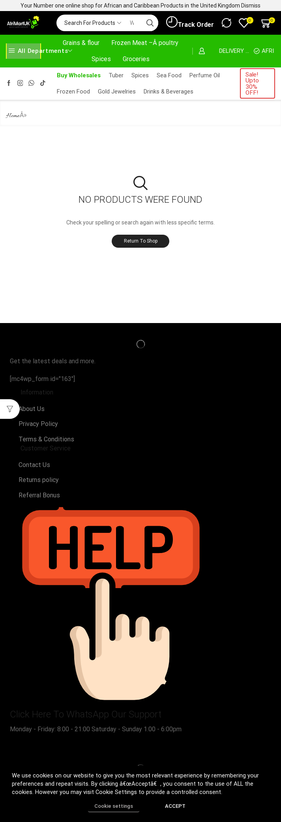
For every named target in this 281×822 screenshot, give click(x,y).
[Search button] (150, 23)
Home (12, 116)
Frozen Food (73, 91)
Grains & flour (81, 43)
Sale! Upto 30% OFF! (252, 83)
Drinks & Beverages (168, 91)
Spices (101, 59)
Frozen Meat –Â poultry (144, 43)
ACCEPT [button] (175, 806)
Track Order (190, 22)
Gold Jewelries (117, 91)
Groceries (136, 59)
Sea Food (169, 75)
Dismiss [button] (250, 5)
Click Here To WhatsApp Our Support (85, 714)
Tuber (116, 75)
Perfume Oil (204, 75)
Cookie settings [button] (113, 806)
